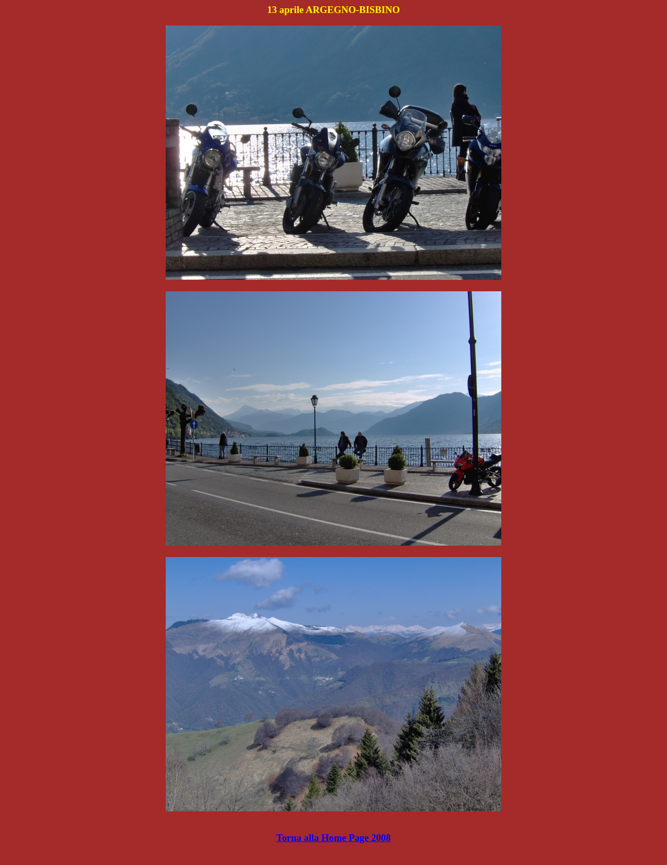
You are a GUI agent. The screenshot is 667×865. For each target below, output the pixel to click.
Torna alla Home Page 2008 (333, 837)
